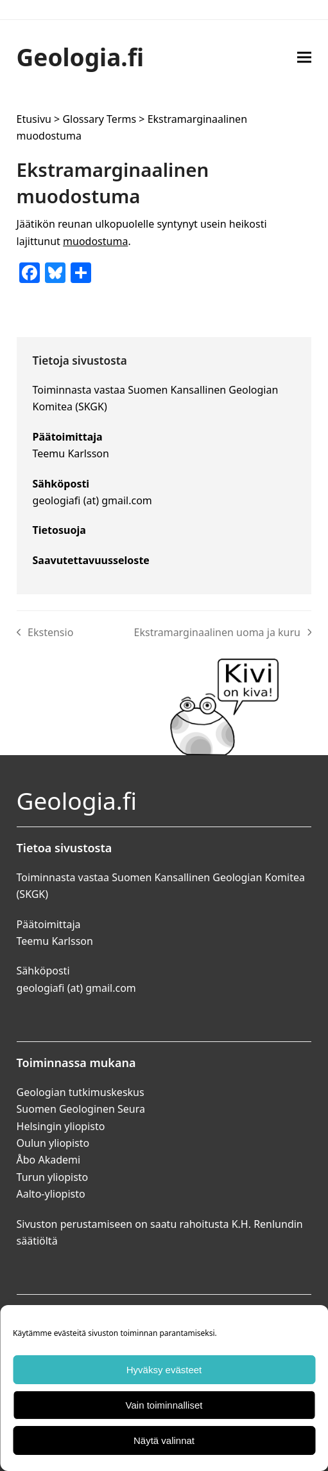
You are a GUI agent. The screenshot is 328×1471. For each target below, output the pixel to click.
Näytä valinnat (164, 1440)
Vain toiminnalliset (164, 1405)
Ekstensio (45, 633)
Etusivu (34, 119)
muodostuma (95, 241)
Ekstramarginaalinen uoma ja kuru (223, 633)
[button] (304, 56)
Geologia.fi (80, 57)
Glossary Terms (99, 119)
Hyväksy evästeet (164, 1369)
